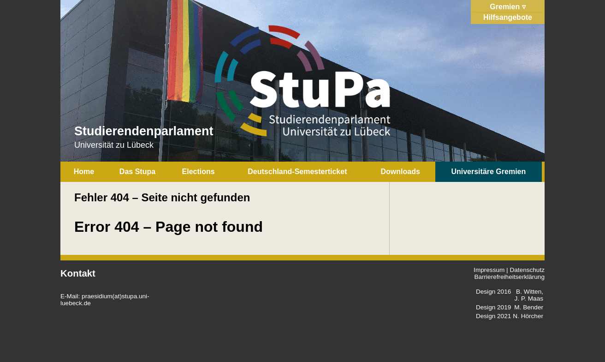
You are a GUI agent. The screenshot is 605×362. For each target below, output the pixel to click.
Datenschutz (527, 269)
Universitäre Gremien (488, 171)
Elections (198, 171)
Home (84, 171)
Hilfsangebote (507, 17)
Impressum (489, 269)
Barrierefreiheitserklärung (509, 276)
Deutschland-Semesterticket (297, 171)
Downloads (400, 171)
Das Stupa (137, 171)
